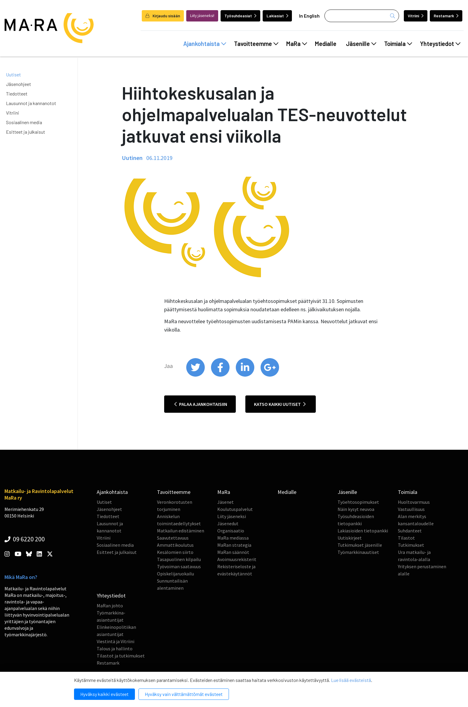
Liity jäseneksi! (202, 15)
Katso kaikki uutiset (280, 404)
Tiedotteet (16, 93)
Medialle (325, 43)
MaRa (296, 43)
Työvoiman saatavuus (179, 566)
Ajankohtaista (204, 43)
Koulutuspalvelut (235, 509)
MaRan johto (110, 606)
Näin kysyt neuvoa (356, 509)
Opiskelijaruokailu (175, 574)
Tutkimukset (411, 545)
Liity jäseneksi (231, 516)
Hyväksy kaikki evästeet (104, 694)
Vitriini (416, 15)
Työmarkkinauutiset (358, 552)
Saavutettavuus (173, 538)
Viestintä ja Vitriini (115, 641)
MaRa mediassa (233, 538)
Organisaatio (230, 531)
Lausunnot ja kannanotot (31, 103)
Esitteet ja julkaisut (25, 132)
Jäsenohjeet (18, 84)
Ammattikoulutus (175, 545)
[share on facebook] (220, 375)
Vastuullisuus (411, 509)
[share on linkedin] (245, 375)
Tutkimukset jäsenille (360, 545)
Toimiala (398, 43)
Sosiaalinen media (24, 122)
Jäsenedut (227, 523)
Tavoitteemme (256, 43)
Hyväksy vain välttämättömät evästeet (184, 694)
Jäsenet (225, 502)
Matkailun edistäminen (180, 531)
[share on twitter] (196, 375)
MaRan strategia (234, 545)
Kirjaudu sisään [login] (163, 15)
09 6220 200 (24, 539)
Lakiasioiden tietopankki (363, 531)
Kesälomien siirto (175, 552)
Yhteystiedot (440, 43)
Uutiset (13, 74)
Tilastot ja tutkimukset (121, 656)
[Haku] (361, 16)
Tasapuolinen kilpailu (179, 559)
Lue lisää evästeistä (351, 680)
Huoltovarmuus (414, 502)
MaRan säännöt (233, 552)
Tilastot (406, 538)
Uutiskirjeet (350, 538)
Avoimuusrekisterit (236, 559)
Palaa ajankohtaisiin (200, 404)
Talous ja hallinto (115, 648)
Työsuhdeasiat (240, 15)
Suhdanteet (410, 531)
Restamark (446, 15)
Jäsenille (361, 43)
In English (309, 16)
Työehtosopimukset (358, 502)
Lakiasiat (277, 15)
